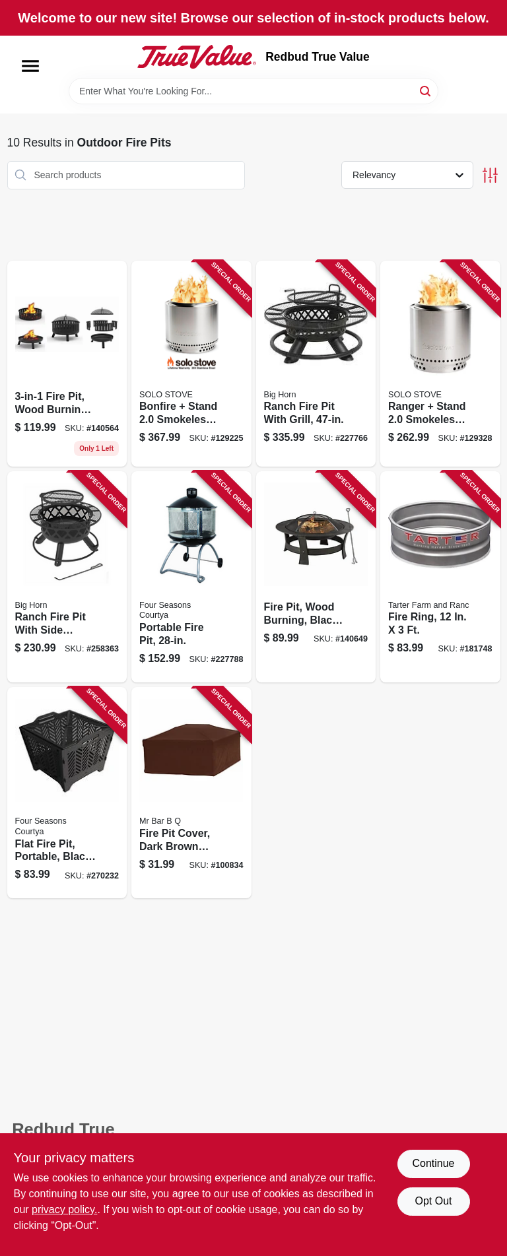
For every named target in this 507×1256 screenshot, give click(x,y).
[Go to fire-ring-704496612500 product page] (440, 576)
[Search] (426, 90)
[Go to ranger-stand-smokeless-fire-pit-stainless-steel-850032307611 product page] (440, 364)
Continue (433, 1163)
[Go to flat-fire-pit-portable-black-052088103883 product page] (67, 792)
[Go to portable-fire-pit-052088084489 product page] (191, 576)
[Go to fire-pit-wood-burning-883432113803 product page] (67, 364)
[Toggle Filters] (490, 175)
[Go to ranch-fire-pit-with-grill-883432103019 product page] (316, 364)
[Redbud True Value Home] (196, 57)
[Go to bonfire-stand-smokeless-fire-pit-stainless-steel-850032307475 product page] (191, 364)
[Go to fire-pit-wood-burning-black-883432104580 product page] (316, 576)
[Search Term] (253, 91)
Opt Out (433, 1200)
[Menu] (30, 66)
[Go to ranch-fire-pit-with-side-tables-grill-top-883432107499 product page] (67, 576)
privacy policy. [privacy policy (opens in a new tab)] (64, 1209)
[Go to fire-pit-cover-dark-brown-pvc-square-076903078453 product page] (191, 792)
